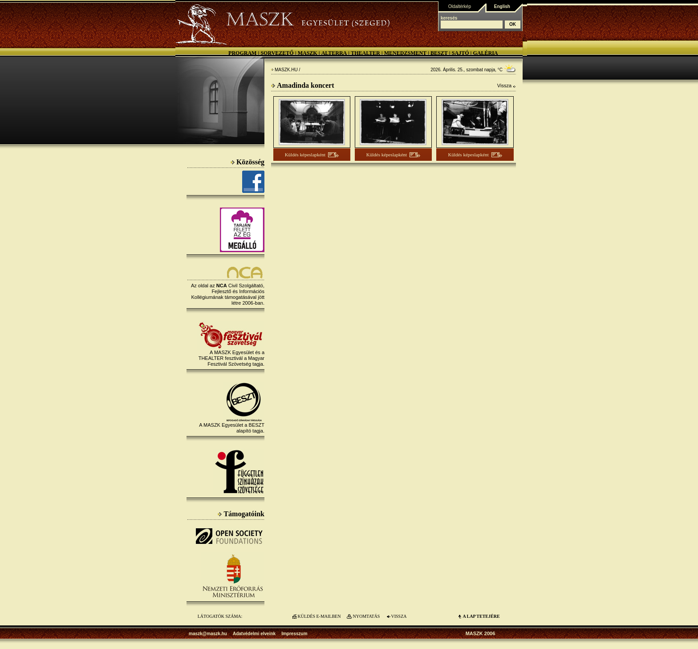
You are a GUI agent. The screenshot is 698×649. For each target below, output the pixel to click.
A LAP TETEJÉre (481, 616)
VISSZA (398, 616)
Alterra (334, 53)
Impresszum (294, 633)
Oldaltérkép (459, 6)
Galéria (485, 53)
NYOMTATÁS (366, 616)
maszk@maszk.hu (208, 633)
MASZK (307, 53)
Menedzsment (405, 53)
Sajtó (460, 53)
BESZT (439, 53)
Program (242, 53)
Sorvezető (276, 53)
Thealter (365, 53)
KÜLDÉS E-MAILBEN (319, 616)
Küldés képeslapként (305, 154)
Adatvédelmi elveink (254, 633)
